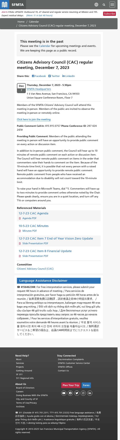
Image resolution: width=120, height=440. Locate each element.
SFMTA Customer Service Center (74, 363)
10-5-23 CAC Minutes (34, 226)
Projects (20, 366)
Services (20, 363)
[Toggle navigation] (112, 5)
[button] (96, 4)
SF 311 (19, 374)
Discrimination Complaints (71, 359)
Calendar (34, 21)
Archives (20, 406)
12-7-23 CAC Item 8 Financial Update (45, 251)
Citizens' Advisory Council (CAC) (35, 268)
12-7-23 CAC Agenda (33, 213)
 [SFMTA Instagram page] (83, 393)
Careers (19, 391)
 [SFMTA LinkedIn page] (90, 393)
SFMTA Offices (65, 366)
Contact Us (63, 370)
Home (21, 21)
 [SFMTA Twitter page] (77, 393)
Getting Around (24, 370)
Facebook (40, 76)
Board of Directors (25, 387)
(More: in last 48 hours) (39, 15)
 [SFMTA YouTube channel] (63, 393)
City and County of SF (27, 399)
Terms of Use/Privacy (26, 402)
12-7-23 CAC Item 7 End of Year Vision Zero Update (56, 238)
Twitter (56, 76)
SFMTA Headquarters (39, 89)
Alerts (5, 12)
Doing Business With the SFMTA (32, 395)
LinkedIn (70, 76)
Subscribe (109, 13)
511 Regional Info (25, 378)
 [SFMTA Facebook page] (70, 393)
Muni (18, 359)
